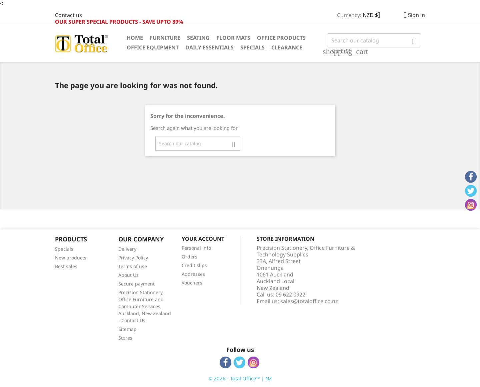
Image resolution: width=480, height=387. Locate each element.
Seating (198, 37)
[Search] (374, 40)
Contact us (68, 15)
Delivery (127, 249)
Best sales (66, 266)
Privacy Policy (133, 257)
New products (70, 257)
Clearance (286, 47)
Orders (189, 256)
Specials (252, 47)
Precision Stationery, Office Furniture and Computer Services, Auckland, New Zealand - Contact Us (144, 306)
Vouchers (192, 282)
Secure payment (136, 283)
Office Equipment (153, 47)
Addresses (193, 274)
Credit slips (194, 265)
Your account (203, 238)
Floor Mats (233, 37)
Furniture (165, 37)
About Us (128, 275)
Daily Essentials (209, 47)
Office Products (281, 37)
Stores (125, 338)
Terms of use (132, 266)
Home (135, 37)
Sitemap (127, 329)
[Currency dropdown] (374, 16)
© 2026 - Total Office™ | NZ (240, 378)
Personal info (196, 248)
